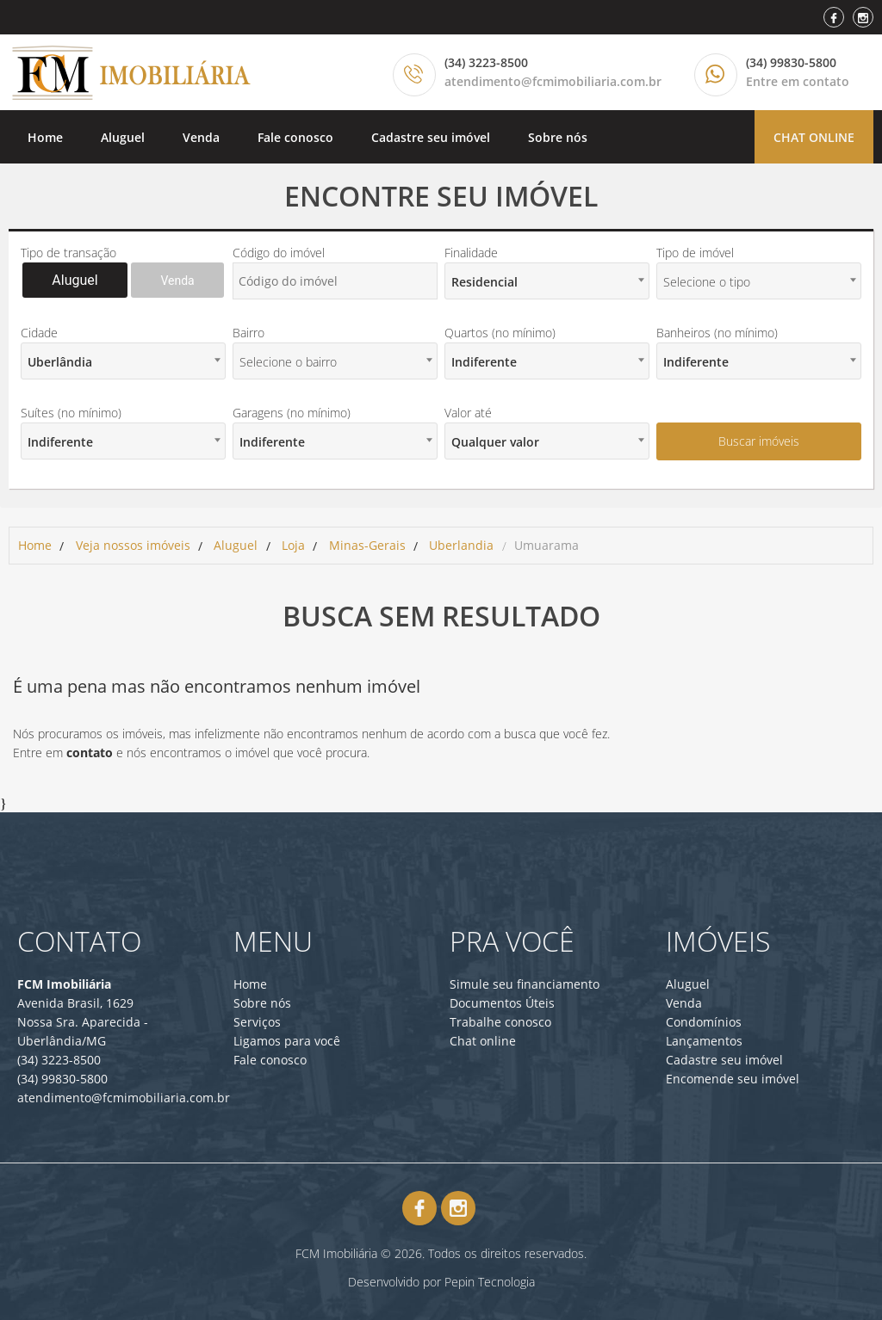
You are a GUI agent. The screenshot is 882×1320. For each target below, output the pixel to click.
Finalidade (471, 252)
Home (45, 137)
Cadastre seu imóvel (430, 137)
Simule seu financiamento (524, 984)
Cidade (39, 332)
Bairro (248, 332)
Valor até (468, 412)
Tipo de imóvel (695, 252)
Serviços (257, 1022)
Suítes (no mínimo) (71, 412)
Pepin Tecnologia (489, 1282)
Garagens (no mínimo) (292, 412)
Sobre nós (557, 137)
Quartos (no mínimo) (500, 332)
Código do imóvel (279, 252)
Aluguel (123, 137)
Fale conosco (295, 137)
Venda (201, 137)
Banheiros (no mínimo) (717, 332)
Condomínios (704, 1022)
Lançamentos (704, 1041)
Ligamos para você (286, 1041)
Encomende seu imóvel (732, 1078)
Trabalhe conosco (500, 1022)
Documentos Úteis (502, 1003)
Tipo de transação (68, 252)
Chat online (813, 137)
